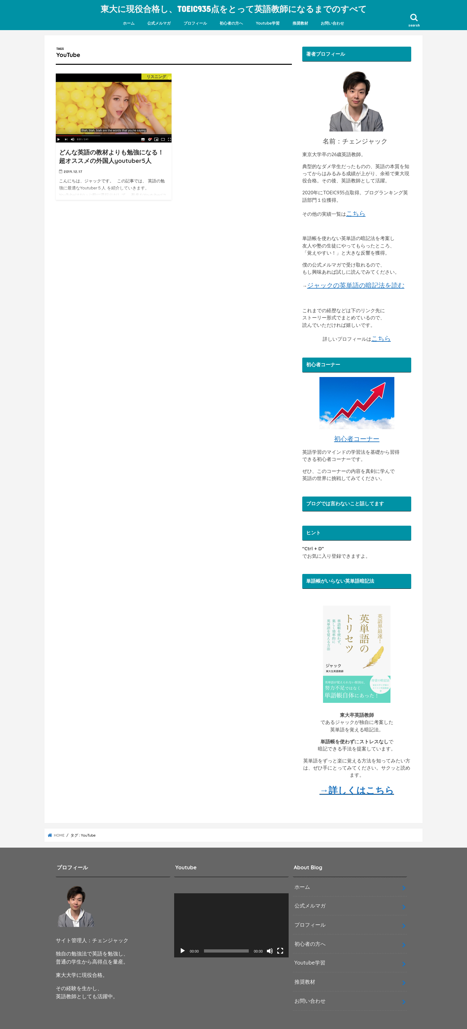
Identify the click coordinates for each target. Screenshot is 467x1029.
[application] (231, 924)
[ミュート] (270, 950)
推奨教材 (300, 22)
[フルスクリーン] (280, 950)
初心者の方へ (231, 22)
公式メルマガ (159, 22)
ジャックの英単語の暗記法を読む (355, 284)
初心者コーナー (356, 438)
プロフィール (195, 22)
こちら (355, 212)
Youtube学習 (268, 22)
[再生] (182, 950)
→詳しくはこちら (356, 789)
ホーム (129, 22)
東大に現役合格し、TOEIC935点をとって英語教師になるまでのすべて (234, 8)
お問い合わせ (332, 22)
